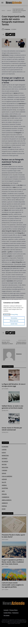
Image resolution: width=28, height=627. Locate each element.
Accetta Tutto (14, 324)
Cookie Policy (6, 314)
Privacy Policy (14, 314)
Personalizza (14, 318)
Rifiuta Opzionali (14, 321)
